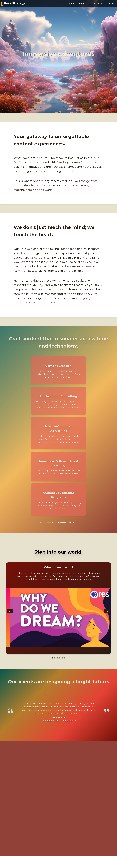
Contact (111, 3)
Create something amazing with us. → (58, 523)
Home (72, 3)
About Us (84, 3)
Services (97, 3)
